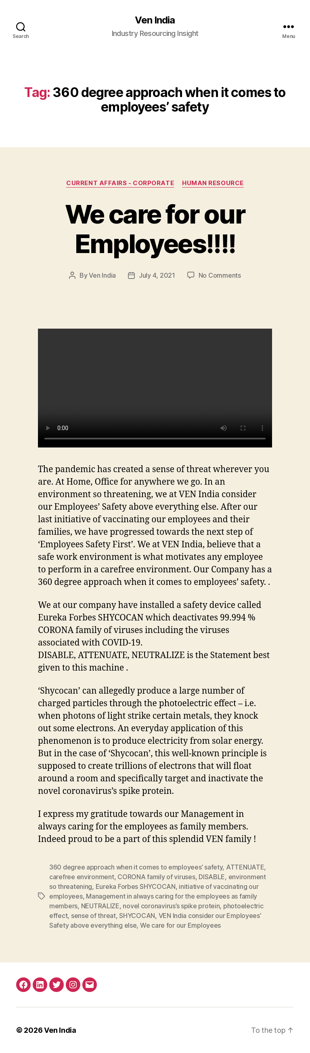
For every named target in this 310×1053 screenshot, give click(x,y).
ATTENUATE (245, 867)
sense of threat (93, 916)
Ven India (155, 20)
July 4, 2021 (157, 275)
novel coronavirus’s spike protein (171, 906)
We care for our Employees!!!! (155, 228)
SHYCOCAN (137, 916)
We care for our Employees (180, 925)
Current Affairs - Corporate (120, 183)
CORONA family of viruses (156, 877)
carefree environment (81, 877)
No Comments (220, 275)
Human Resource (213, 183)
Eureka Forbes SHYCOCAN (136, 886)
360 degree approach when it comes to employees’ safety (135, 867)
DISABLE (212, 877)
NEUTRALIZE (100, 906)
